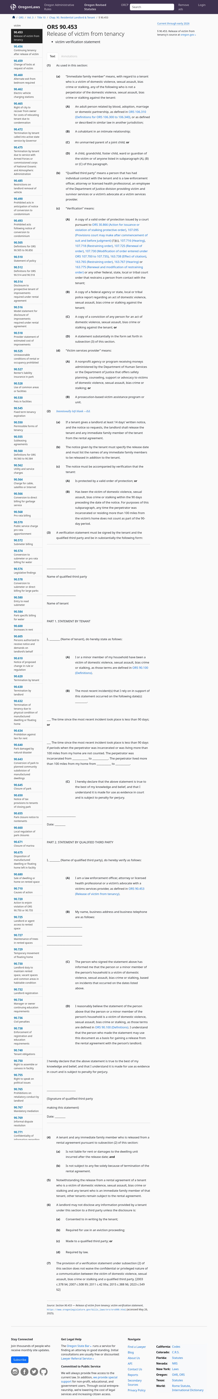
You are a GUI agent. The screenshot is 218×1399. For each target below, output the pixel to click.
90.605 (26, 643)
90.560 (25, 454)
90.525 (26, 356)
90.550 (26, 426)
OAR (175, 1375)
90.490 (26, 206)
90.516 (26, 316)
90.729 (26, 953)
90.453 (26, 36)
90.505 (25, 246)
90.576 (25, 570)
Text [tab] (52, 56)
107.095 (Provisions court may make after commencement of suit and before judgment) (111, 235)
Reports (133, 1375)
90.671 (24, 843)
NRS (174, 1363)
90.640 (24, 748)
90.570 (26, 527)
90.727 (26, 938)
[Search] (152, 7)
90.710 (23, 890)
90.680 (26, 878)
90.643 (26, 768)
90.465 (26, 113)
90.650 (26, 800)
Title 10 (41, 17)
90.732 (26, 991)
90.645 (22, 786)
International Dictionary (187, 1390)
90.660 (24, 831)
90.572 (23, 542)
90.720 (23, 904)
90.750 (26, 1064)
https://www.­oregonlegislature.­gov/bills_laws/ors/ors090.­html (86, 1310)
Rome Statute (181, 1386)
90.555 (21, 440)
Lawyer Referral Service (76, 1358)
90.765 (26, 1094)
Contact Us (135, 1369)
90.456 (26, 50)
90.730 (26, 973)
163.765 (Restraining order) (94, 262)
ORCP (124, 5)
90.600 (23, 627)
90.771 (26, 1137)
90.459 (24, 64)
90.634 (25, 734)
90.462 (24, 92)
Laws (175, 1369)
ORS (21, 17)
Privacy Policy (137, 1390)
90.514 (26, 291)
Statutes (177, 1358)
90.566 (25, 499)
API (130, 1364)
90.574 (26, 556)
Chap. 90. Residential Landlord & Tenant (72, 17)
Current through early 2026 (173, 23)
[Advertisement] (180, 97)
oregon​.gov (187, 34)
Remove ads (183, 7)
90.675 (25, 859)
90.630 (22, 690)
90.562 (24, 469)
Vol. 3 (30, 17)
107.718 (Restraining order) (94, 246)
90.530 (23, 399)
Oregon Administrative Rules (59, 7)
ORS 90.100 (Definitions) (111, 1027)
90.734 (26, 1005)
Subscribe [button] (19, 1360)
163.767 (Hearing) (126, 262)
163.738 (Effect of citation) (128, 256)
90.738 (23, 1035)
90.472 (26, 134)
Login (202, 5)
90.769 (23, 1121)
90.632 (26, 712)
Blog (131, 1352)
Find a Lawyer (137, 1347)
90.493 (24, 228)
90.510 (25, 258)
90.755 (24, 1078)
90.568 (22, 513)
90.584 (25, 615)
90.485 (25, 186)
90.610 (25, 663)
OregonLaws (29, 7)
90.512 (25, 271)
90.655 (26, 817)
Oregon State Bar (78, 1346)
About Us (134, 1358)
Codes (176, 1347)
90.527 (24, 373)
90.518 (26, 338)
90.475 (26, 160)
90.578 (26, 584)
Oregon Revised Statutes (95, 7)
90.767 (26, 1109)
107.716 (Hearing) (132, 241)
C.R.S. (175, 1352)
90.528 (26, 387)
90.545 (25, 411)
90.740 (24, 1052)
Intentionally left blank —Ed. (73, 411)
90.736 (22, 1019)
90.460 (24, 78)
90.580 (21, 601)
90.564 (25, 483)
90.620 (26, 678)
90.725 (24, 922)
